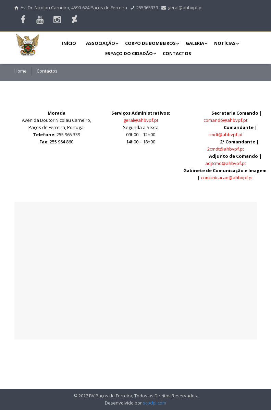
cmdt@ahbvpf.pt (225, 134)
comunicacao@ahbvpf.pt (227, 178)
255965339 (144, 7)
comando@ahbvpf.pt (225, 120)
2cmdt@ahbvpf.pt (225, 149)
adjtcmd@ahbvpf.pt (225, 163)
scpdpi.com (154, 403)
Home (20, 71)
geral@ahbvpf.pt (182, 7)
